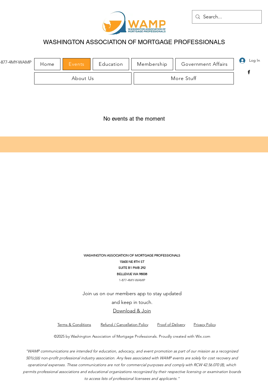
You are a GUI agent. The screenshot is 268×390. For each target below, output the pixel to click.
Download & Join (132, 311)
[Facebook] (249, 72)
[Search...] (226, 17)
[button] (184, 78)
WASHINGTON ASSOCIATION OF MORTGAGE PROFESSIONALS (134, 42)
